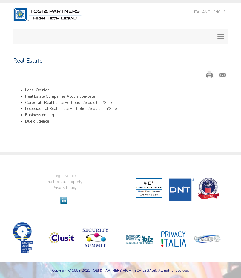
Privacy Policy (64, 188)
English (220, 12)
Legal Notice (65, 176)
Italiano (202, 12)
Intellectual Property (64, 182)
